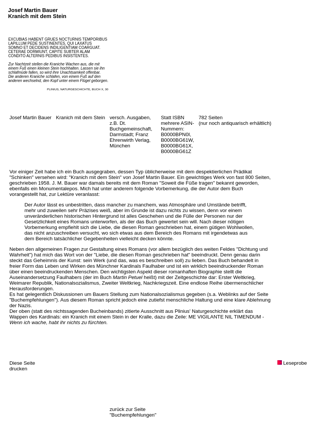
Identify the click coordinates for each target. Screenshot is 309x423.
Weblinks (228, 294)
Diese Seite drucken (22, 365)
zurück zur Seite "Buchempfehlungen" (133, 412)
